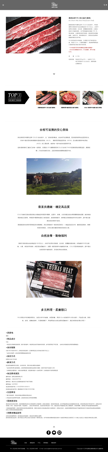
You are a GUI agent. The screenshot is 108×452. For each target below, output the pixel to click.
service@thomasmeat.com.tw (53, 448)
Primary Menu (3, 5)
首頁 (25, 443)
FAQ (39, 443)
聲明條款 (45, 443)
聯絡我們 (53, 443)
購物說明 (32, 443)
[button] (10, 35)
